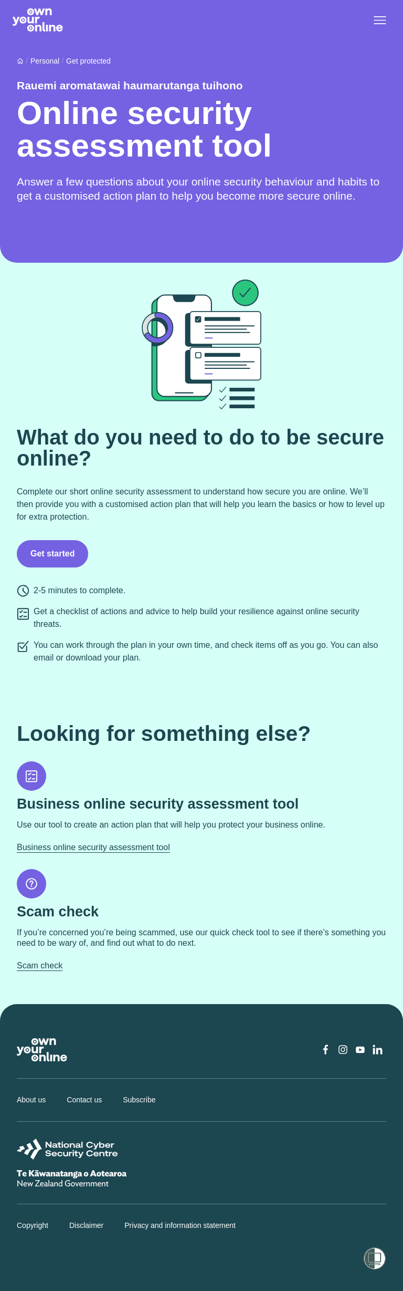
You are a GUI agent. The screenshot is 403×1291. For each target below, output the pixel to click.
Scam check (39, 965)
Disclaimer (86, 1225)
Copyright (32, 1225)
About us (31, 1100)
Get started (52, 553)
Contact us (84, 1100)
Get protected (88, 61)
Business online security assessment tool (93, 847)
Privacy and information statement (180, 1225)
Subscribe (139, 1100)
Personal (44, 61)
